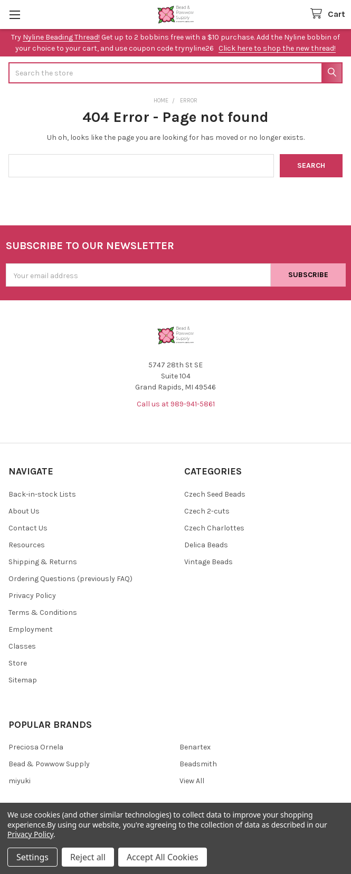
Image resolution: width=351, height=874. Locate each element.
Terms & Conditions (42, 612)
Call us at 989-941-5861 (176, 404)
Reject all (88, 857)
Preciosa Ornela (35, 747)
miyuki (19, 780)
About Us (24, 511)
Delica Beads (206, 544)
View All (191, 780)
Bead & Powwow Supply (49, 763)
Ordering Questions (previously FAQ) (70, 578)
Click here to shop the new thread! (277, 48)
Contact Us (28, 528)
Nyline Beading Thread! (61, 37)
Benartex (195, 747)
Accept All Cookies (162, 857)
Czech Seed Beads (214, 494)
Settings (32, 857)
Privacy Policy (32, 595)
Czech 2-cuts (207, 511)
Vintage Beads (208, 561)
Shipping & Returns (42, 561)
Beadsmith (198, 763)
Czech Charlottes (214, 528)
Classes (22, 646)
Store (17, 663)
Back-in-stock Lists (42, 494)
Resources (26, 544)
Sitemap (22, 680)
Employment (30, 629)
